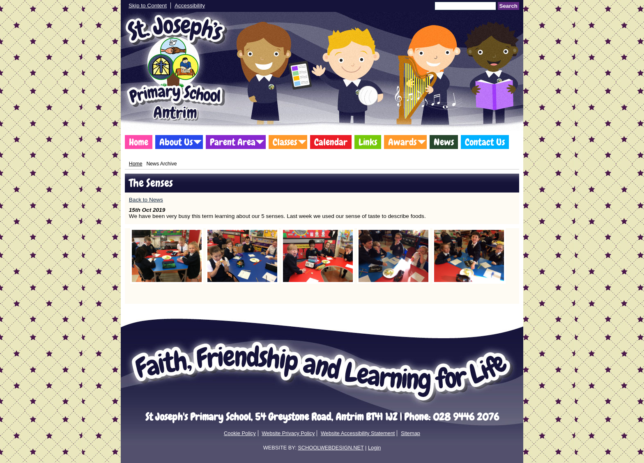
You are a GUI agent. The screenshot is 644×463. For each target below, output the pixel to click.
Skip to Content (148, 5)
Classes (285, 142)
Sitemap (410, 433)
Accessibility (190, 5)
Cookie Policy (240, 433)
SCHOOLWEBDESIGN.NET (330, 448)
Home (138, 142)
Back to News (146, 200)
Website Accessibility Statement (358, 433)
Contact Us (485, 142)
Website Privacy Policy (288, 433)
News (444, 142)
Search (508, 6)
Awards (402, 142)
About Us (176, 142)
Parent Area (232, 142)
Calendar (330, 142)
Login (374, 448)
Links (368, 142)
